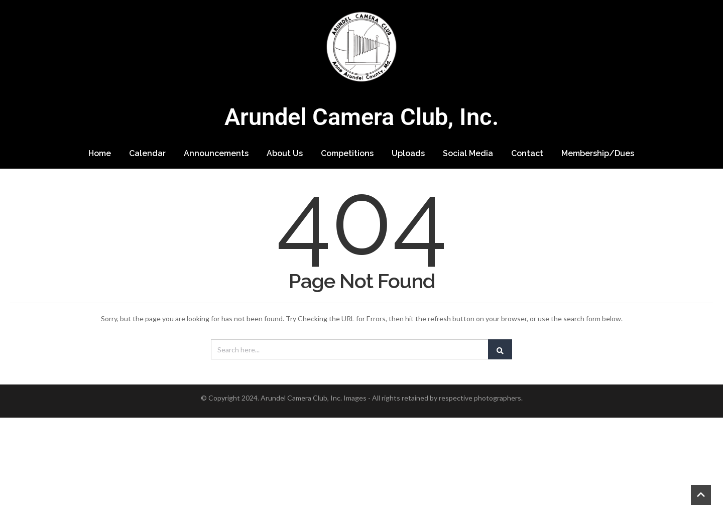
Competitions (347, 153)
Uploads (408, 153)
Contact (527, 153)
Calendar (147, 153)
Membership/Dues (597, 153)
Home (99, 153)
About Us (285, 153)
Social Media (468, 153)
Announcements (216, 153)
